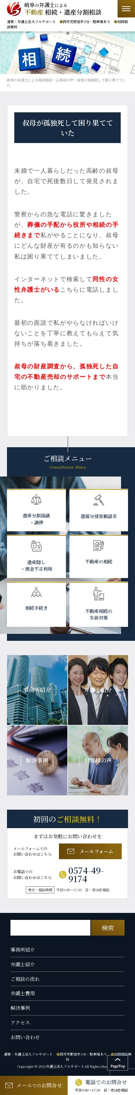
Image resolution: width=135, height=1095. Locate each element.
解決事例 (20, 1007)
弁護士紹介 (22, 964)
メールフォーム (90, 851)
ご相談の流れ (25, 978)
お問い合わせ (25, 1037)
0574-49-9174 (81, 874)
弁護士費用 (22, 993)
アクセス (20, 1022)
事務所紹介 (22, 949)
